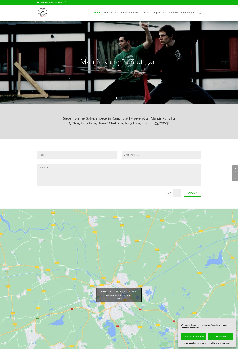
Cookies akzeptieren (193, 336)
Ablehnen (221, 336)
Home (97, 13)
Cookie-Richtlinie (191, 343)
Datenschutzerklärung (209, 343)
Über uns (109, 13)
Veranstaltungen (129, 13)
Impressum (225, 343)
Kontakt (145, 13)
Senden (192, 193)
